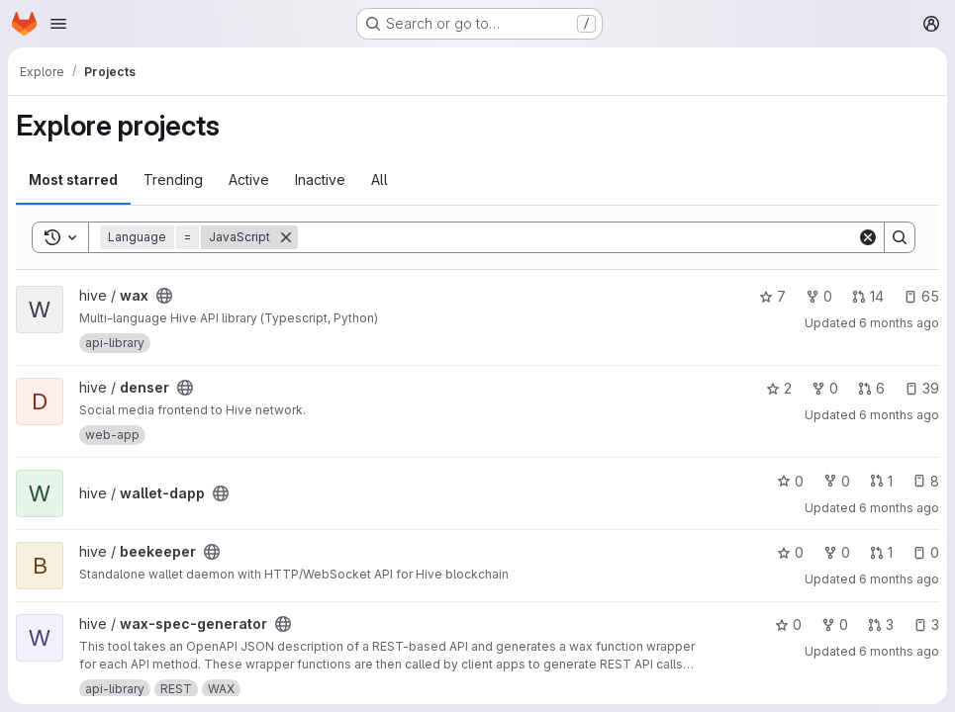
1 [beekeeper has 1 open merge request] (881, 552)
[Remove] (286, 237)
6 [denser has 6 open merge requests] (871, 388)
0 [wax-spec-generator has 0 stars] (788, 624)
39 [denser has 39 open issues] (922, 388)
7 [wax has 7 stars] (772, 296)
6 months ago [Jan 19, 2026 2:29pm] (899, 322)
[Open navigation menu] (58, 24)
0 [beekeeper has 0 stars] (790, 552)
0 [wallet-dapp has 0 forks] (836, 481)
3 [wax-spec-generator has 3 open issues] (926, 624)
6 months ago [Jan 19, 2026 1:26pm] (899, 414)
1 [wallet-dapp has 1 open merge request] (881, 481)
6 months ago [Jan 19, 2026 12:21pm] (899, 579)
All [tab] (379, 179)
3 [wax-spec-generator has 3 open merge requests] (881, 624)
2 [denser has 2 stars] (779, 388)
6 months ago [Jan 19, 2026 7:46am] (899, 651)
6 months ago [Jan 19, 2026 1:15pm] (899, 507)
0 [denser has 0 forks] (825, 388)
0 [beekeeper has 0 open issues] (925, 552)
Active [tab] (249, 179)
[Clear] (868, 237)
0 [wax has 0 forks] (819, 296)
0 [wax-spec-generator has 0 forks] (834, 624)
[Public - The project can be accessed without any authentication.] (164, 296)
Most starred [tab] (73, 179)
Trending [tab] (173, 179)
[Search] (577, 237)
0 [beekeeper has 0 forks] (836, 552)
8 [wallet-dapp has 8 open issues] (925, 481)
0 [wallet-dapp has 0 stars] (790, 481)
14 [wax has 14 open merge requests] (868, 296)
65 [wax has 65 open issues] (921, 296)
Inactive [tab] (320, 179)
